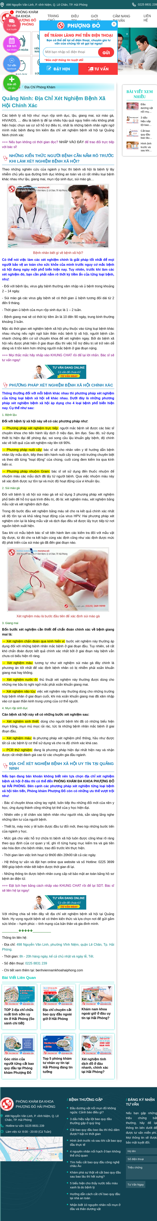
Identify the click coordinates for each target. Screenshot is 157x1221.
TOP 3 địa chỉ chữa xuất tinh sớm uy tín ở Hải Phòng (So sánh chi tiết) (19, 1016)
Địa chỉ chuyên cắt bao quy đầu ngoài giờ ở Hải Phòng (57, 1014)
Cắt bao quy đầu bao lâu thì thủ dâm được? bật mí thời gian (147, 134)
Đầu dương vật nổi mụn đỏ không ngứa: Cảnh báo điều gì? (147, 108)
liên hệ (147, 18)
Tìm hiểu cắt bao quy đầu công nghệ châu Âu (94, 1164)
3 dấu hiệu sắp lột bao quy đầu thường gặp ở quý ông (147, 121)
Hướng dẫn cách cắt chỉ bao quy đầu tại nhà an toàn (95, 1196)
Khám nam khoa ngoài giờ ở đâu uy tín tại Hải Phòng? (96, 1013)
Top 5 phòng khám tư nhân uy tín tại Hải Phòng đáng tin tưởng (58, 1065)
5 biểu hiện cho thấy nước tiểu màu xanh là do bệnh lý (94, 1185)
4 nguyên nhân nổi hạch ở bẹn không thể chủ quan (95, 1153)
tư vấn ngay (136, 1184)
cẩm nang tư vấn (121, 18)
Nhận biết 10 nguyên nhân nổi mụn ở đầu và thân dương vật (95, 1207)
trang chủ (53, 18)
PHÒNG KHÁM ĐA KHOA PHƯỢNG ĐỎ (84, 781)
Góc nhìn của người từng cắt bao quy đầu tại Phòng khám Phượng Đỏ (19, 1065)
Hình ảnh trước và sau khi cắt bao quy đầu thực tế (146, 147)
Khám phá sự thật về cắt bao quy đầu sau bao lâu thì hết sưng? (95, 1174)
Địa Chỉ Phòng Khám (40, 87)
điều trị (75, 18)
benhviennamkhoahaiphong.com (59, 970)
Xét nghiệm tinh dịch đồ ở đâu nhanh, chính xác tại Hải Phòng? (95, 1065)
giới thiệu (95, 18)
